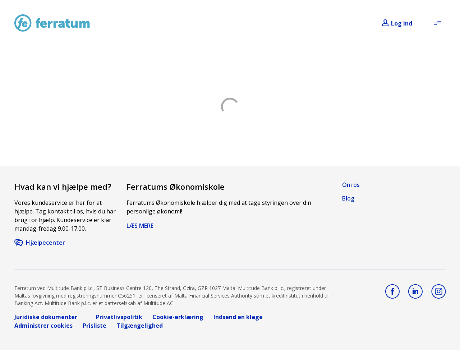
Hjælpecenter (45, 243)
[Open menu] (437, 23)
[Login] (397, 23)
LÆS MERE (139, 226)
